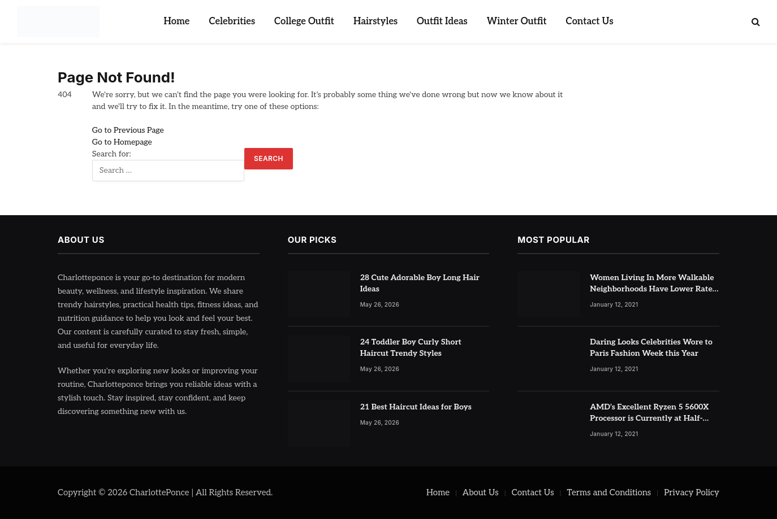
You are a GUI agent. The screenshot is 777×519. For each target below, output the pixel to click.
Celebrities (232, 21)
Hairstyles (375, 21)
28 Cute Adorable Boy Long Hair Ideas (420, 283)
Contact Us (590, 21)
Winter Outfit (517, 21)
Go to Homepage (122, 142)
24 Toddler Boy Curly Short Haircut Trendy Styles (410, 347)
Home (176, 21)
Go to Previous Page (128, 130)
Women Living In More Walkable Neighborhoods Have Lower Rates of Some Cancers (653, 284)
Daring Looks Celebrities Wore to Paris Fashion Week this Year (651, 347)
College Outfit (304, 21)
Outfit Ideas (442, 21)
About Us (481, 492)
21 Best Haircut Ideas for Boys (416, 407)
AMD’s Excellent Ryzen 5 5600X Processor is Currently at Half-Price (649, 413)
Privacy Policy (691, 492)
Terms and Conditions (609, 492)
